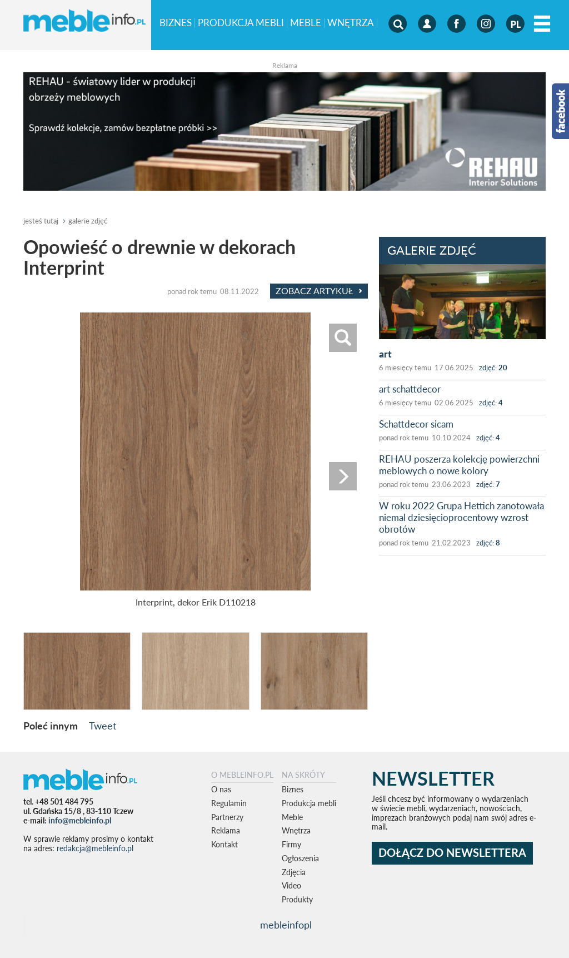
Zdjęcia (294, 872)
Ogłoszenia (300, 858)
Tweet (102, 725)
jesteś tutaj (40, 220)
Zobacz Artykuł (319, 291)
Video (291, 885)
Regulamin (229, 803)
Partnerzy (227, 817)
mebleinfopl (286, 925)
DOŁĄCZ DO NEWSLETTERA (452, 852)
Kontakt (224, 844)
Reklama (225, 830)
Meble (305, 23)
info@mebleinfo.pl (79, 820)
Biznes (175, 23)
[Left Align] (542, 24)
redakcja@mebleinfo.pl (95, 848)
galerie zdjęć (87, 220)
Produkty (297, 899)
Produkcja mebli (241, 23)
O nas (221, 789)
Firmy (291, 844)
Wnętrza (350, 23)
